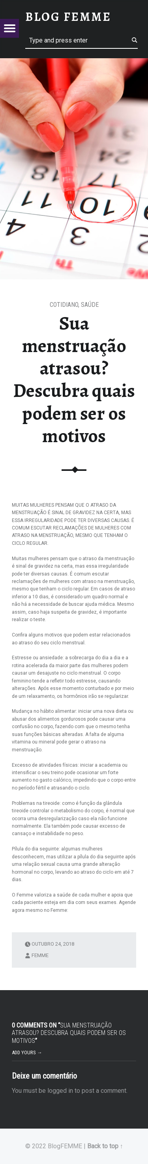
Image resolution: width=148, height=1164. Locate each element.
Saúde (90, 304)
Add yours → (27, 1052)
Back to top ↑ (105, 1146)
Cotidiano (64, 304)
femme (40, 955)
